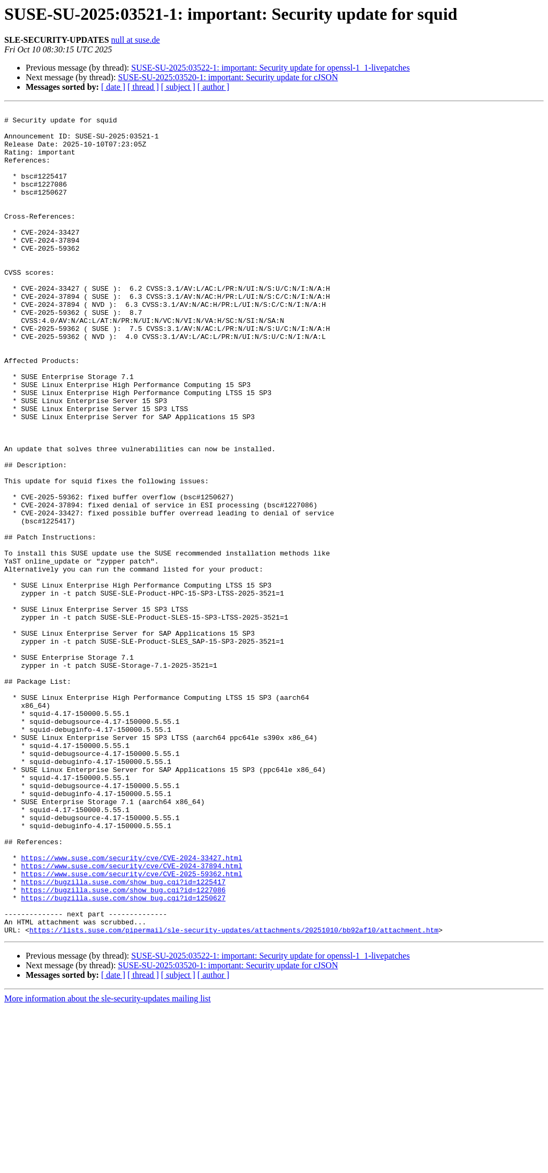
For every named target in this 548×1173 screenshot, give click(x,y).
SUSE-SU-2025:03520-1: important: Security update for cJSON (228, 77)
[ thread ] (143, 86)
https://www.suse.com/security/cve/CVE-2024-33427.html (131, 1008)
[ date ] (113, 86)
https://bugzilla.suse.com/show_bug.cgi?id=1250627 (123, 1056)
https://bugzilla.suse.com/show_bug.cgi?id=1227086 (123, 1047)
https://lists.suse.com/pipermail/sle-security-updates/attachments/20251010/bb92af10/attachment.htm (233, 1095)
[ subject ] (178, 86)
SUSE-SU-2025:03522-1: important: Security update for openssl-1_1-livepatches (270, 67)
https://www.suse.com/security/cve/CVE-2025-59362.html (131, 1027)
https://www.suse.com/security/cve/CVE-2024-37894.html (131, 1018)
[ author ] (213, 86)
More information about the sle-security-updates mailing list (107, 1163)
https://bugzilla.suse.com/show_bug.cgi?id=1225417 (123, 1037)
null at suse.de (135, 39)
